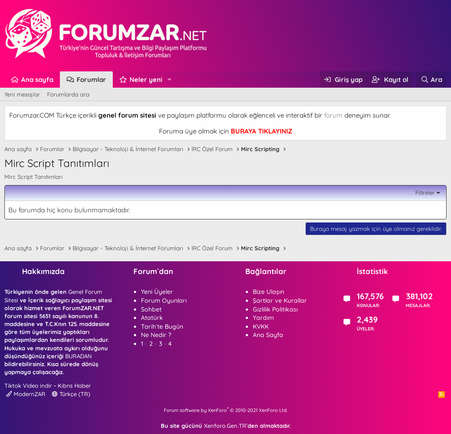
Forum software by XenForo (226, 410)
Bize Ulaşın (268, 292)
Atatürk (152, 318)
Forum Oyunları (164, 300)
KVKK (261, 326)
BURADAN (78, 356)
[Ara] (431, 79)
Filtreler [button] (425, 192)
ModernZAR (25, 393)
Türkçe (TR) (71, 393)
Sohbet (151, 309)
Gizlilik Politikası (275, 309)
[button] (169, 79)
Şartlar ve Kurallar (280, 300)
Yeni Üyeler (157, 292)
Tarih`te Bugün (162, 326)
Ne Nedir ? (156, 335)
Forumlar (91, 79)
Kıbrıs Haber (74, 385)
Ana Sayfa (268, 335)
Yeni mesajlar (22, 94)
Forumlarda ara (68, 94)
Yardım (263, 318)
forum (333, 115)
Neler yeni (146, 79)
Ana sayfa (37, 79)
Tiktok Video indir (28, 385)
